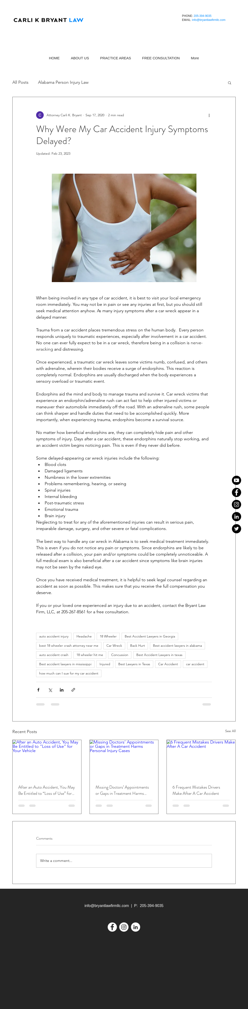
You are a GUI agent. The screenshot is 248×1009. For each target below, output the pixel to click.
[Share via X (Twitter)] (50, 690)
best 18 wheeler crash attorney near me (68, 645)
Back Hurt (137, 645)
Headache (84, 636)
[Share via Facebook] (38, 690)
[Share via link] (73, 690)
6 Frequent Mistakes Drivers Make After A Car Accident (196, 790)
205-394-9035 (202, 16)
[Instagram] (236, 504)
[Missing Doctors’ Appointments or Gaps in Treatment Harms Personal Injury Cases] (124, 759)
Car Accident (168, 664)
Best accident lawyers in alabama (177, 645)
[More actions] (209, 115)
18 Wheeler (108, 636)
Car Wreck (114, 645)
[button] (229, 82)
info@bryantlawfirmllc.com (208, 20)
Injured (105, 664)
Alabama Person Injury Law (63, 82)
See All (230, 731)
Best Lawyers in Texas (134, 664)
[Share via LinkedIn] (61, 690)
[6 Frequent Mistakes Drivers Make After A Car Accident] (201, 759)
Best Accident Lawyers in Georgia (150, 636)
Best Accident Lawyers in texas (159, 655)
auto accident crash (53, 655)
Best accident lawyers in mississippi (65, 664)
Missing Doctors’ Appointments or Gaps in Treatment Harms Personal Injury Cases (122, 790)
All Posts (20, 82)
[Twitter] (236, 528)
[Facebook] (236, 492)
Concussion (119, 655)
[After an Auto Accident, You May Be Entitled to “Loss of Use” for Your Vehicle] (47, 759)
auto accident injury (53, 636)
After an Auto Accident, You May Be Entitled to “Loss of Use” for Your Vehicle (46, 790)
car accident (195, 664)
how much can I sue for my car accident (68, 673)
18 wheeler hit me (89, 655)
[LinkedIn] (236, 516)
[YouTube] (236, 480)
